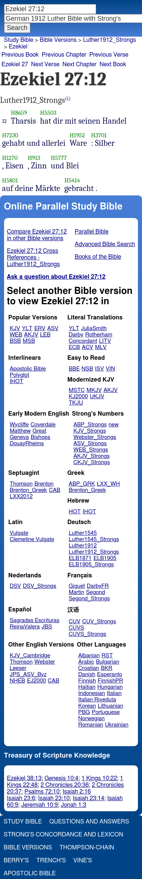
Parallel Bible (91, 232)
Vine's (82, 860)
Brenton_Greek (28, 490)
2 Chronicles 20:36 (65, 785)
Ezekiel (18, 47)
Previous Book (20, 55)
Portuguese (106, 712)
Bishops (40, 437)
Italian (114, 693)
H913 (34, 157)
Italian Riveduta (97, 699)
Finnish (87, 681)
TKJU (76, 403)
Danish (86, 674)
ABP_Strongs (89, 424)
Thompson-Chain (87, 848)
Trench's (51, 860)
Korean (87, 706)
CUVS (76, 628)
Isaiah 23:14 (88, 798)
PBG (84, 712)
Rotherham (98, 335)
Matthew (20, 431)
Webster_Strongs (94, 437)
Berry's (16, 860)
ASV (52, 328)
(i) (68, 98)
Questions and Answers (89, 822)
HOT (75, 511)
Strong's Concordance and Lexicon (63, 835)
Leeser (18, 668)
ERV (39, 328)
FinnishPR (110, 681)
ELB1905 (105, 558)
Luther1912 (83, 545)
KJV (15, 328)
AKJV (31, 335)
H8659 (19, 112)
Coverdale (43, 424)
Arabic (86, 662)
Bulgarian (107, 662)
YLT (27, 328)
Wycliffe (19, 424)
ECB (74, 347)
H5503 (48, 112)
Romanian (90, 725)
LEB (45, 335)
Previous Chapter (64, 55)
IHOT (16, 381)
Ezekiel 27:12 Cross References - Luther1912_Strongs (33, 257)
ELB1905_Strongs (91, 564)
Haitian (87, 687)
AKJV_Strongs (91, 456)
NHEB (17, 681)
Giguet (77, 586)
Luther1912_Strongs (109, 40)
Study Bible (18, 40)
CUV (75, 621)
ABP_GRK (82, 484)
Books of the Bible (98, 257)
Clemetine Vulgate (32, 539)
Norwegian (91, 718)
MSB (29, 341)
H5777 (59, 157)
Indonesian (91, 693)
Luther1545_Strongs (94, 539)
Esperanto (109, 674)
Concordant (83, 341)
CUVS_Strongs (87, 634)
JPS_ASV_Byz (28, 674)
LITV (105, 341)
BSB (15, 341)
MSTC (77, 390)
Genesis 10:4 (61, 778)
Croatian (88, 668)
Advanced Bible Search (105, 244)
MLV (100, 347)
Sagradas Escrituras (34, 620)
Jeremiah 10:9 (39, 805)
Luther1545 (83, 533)
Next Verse (45, 64)
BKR (106, 668)
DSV (15, 586)
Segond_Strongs (89, 598)
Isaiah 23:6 (21, 798)
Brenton (44, 484)
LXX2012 (21, 496)
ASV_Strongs (89, 443)
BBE (74, 369)
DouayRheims (27, 443)
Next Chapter (79, 64)
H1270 (10, 157)
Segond (95, 592)
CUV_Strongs (99, 621)
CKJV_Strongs (91, 462)
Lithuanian (110, 706)
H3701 (98, 135)
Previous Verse (108, 55)
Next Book (112, 64)
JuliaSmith (93, 328)
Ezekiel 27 (14, 64)
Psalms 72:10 (42, 792)
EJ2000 (36, 681)
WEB (16, 335)
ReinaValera (25, 627)
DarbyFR (98, 586)
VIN (110, 369)
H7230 (10, 135)
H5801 (10, 180)
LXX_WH (108, 484)
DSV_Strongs (40, 586)
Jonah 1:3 (74, 805)
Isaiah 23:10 (54, 798)
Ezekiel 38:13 (24, 778)
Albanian (89, 655)
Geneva (19, 437)
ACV (87, 347)
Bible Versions (58, 40)
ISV (99, 369)
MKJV (94, 390)
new (114, 424)
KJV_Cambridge (30, 655)
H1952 (77, 135)
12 (4, 121)
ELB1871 (80, 558)
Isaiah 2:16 (76, 792)
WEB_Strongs (90, 450)
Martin (76, 592)
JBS (46, 627)
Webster (44, 662)
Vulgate (19, 533)
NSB (87, 369)
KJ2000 (78, 396)
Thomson (21, 484)
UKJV (97, 396)
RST (107, 655)
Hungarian (110, 687)
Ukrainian (116, 725)
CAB (54, 490)
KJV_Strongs (89, 431)
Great (39, 431)
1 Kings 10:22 (99, 778)
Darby (76, 335)
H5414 (72, 180)
